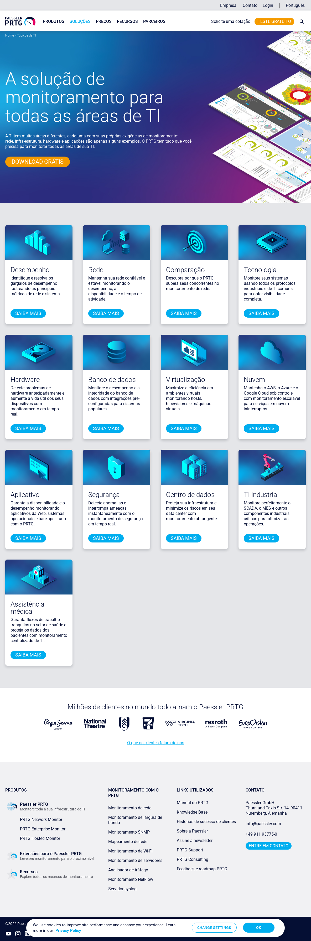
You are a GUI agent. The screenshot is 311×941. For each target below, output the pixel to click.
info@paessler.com (263, 823)
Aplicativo (25, 495)
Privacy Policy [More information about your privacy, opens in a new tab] (68, 930)
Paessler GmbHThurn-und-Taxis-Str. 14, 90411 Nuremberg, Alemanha (274, 808)
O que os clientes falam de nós (155, 742)
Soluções (80, 21)
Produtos (53, 21)
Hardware (25, 380)
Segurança (104, 495)
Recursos (127, 21)
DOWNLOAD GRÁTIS (38, 161)
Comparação (185, 270)
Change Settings (214, 928)
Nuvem (254, 380)
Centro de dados (190, 495)
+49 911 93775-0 (261, 834)
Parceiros (154, 21)
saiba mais (28, 313)
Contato (250, 5)
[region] (155, 928)
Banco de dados (112, 380)
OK (258, 928)
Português (295, 5)
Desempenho (30, 270)
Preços (104, 21)
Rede (95, 270)
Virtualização (185, 380)
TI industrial (261, 495)
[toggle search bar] (300, 21)
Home (9, 35)
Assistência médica (27, 607)
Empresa (228, 5)
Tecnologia (260, 270)
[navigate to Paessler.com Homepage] (20, 21)
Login (268, 5)
